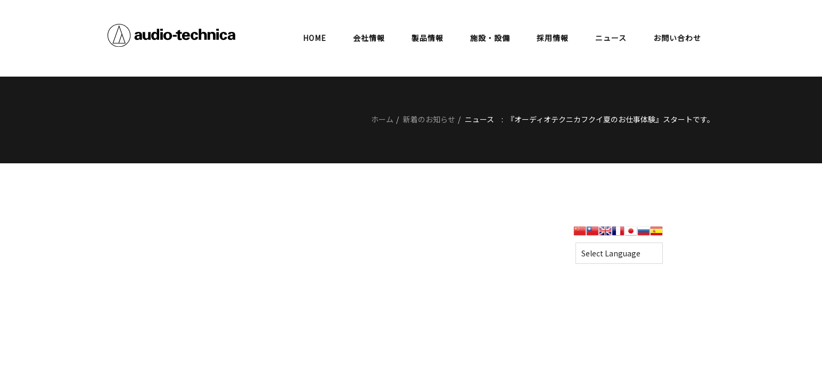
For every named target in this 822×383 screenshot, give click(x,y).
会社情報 (369, 37)
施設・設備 (490, 37)
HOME (314, 37)
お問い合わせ (677, 37)
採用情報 (553, 37)
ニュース (611, 37)
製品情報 (427, 37)
